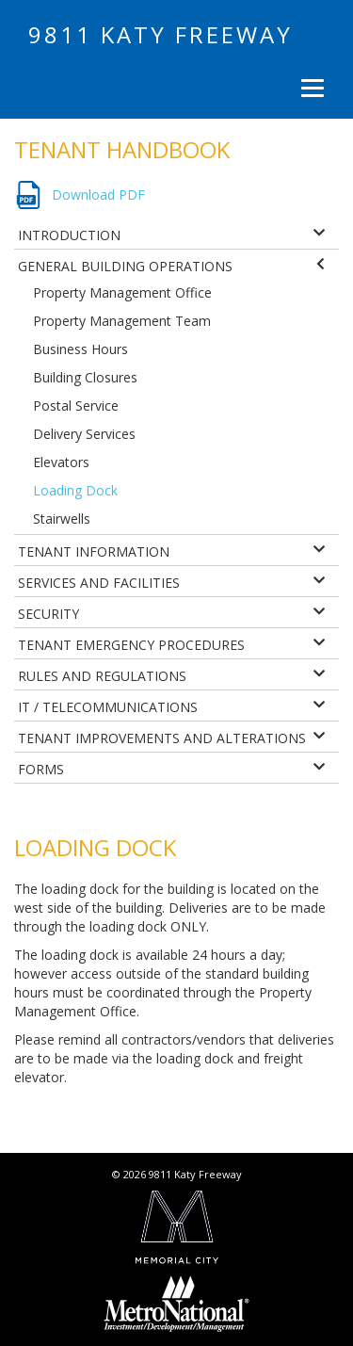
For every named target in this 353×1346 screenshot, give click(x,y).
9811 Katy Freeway (160, 34)
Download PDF (98, 194)
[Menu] (310, 88)
